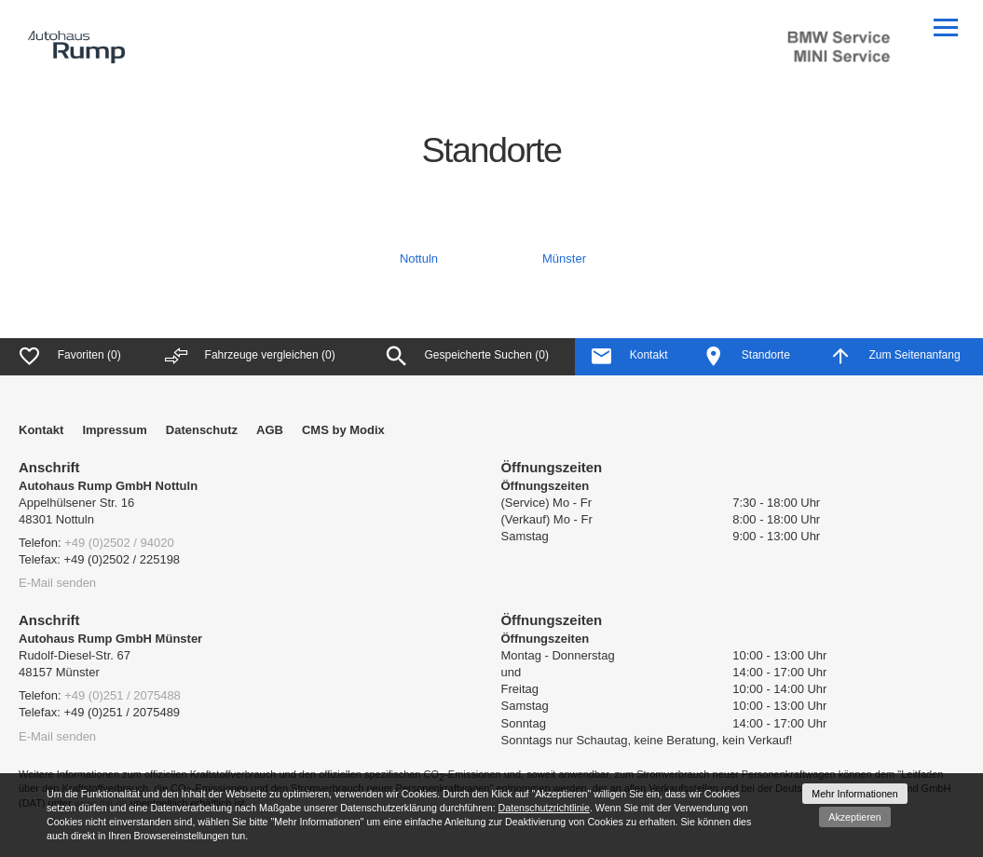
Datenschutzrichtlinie (544, 807)
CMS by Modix (343, 430)
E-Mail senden (57, 583)
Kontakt (41, 430)
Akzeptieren (854, 817)
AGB (269, 430)
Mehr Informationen (854, 793)
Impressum (114, 430)
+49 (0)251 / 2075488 (122, 695)
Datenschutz (202, 430)
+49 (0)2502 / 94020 (118, 543)
